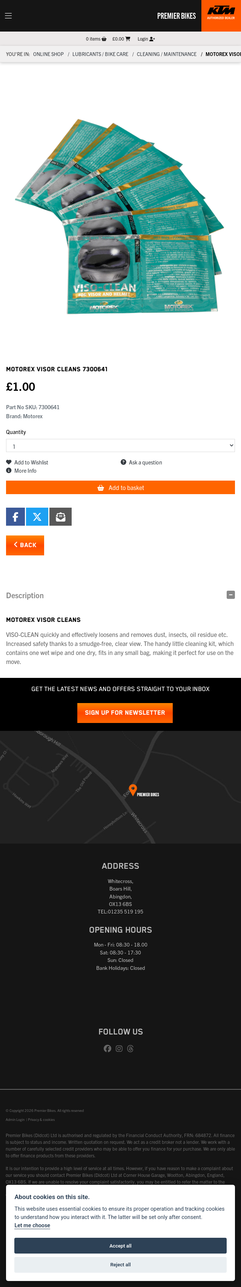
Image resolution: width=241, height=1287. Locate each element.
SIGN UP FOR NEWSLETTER (125, 713)
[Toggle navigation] (8, 16)
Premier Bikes (176, 15)
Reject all (120, 1264)
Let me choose (32, 1225)
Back (25, 545)
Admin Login (15, 1119)
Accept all (120, 1246)
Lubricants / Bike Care (100, 54)
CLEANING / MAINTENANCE (166, 54)
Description (25, 595)
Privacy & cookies (41, 1119)
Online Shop (48, 54)
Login (146, 38)
